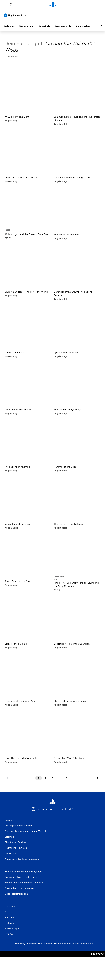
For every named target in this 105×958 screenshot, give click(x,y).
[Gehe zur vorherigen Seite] (7, 778)
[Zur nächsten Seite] (97, 778)
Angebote (44, 25)
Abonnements (63, 25)
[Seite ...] (59, 778)
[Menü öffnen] (3, 5)
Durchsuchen (83, 25)
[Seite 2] (45, 778)
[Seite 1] (38, 778)
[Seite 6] (66, 778)
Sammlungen (26, 25)
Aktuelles (9, 25)
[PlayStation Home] (52, 4)
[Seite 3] (52, 778)
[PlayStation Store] (15, 15)
